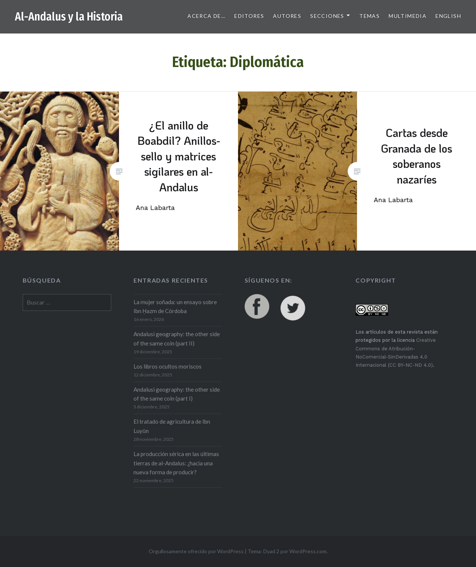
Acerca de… (206, 16)
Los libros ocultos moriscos (168, 366)
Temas (369, 16)
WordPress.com (308, 551)
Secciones (327, 16)
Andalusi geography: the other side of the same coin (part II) (177, 339)
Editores (249, 16)
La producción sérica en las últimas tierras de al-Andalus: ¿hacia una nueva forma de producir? (176, 463)
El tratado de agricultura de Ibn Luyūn (172, 426)
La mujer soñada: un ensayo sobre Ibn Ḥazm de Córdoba (175, 307)
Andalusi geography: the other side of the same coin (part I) (177, 394)
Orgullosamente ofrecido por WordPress (196, 551)
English (448, 16)
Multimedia (408, 16)
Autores (287, 16)
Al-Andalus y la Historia (69, 16)
